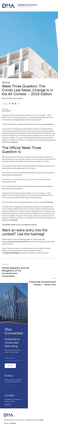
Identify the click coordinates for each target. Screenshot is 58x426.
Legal (41, 420)
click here (50, 124)
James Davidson (18, 98)
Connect (8, 404)
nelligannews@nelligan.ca (12, 253)
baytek (13, 423)
